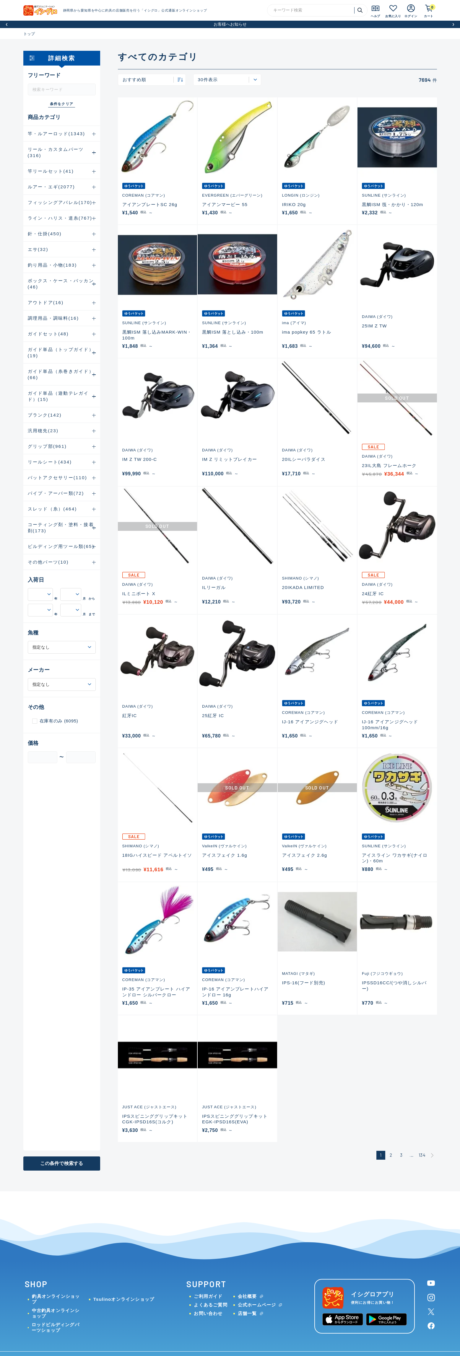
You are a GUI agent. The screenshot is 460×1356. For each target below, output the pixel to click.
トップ (29, 34)
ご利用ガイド (208, 1296)
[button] (6, 24)
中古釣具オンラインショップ (56, 1313)
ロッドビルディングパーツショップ (55, 1327)
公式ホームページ (257, 1304)
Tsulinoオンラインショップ (123, 1299)
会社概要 (247, 1296)
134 (422, 1155)
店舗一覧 (247, 1313)
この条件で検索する (61, 1163)
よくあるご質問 (210, 1304)
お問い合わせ (208, 1313)
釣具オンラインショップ (56, 1299)
